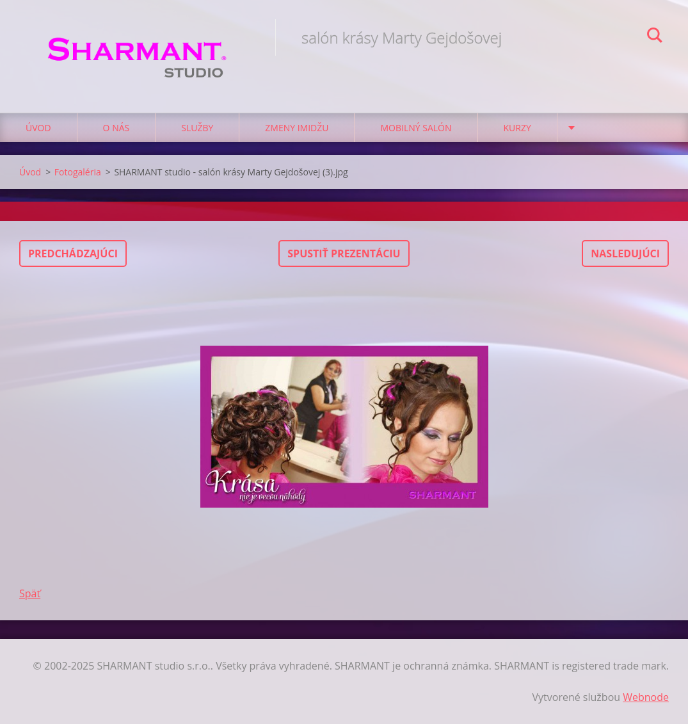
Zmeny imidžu (296, 128)
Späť (29, 593)
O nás (116, 128)
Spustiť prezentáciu (343, 253)
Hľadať (654, 37)
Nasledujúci (625, 253)
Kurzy (517, 128)
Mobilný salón (415, 128)
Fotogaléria (77, 172)
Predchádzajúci (73, 253)
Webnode (646, 697)
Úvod (38, 128)
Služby (197, 128)
